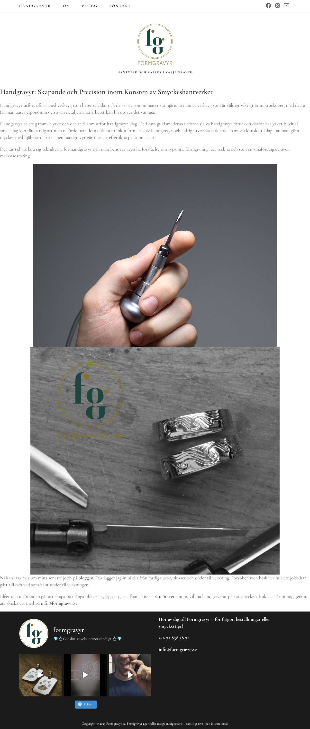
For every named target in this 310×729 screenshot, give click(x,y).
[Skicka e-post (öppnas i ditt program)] (286, 6)
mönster (166, 598)
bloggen (85, 580)
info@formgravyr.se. (59, 605)
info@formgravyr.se (178, 649)
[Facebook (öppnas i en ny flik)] (268, 6)
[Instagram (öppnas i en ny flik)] (277, 6)
